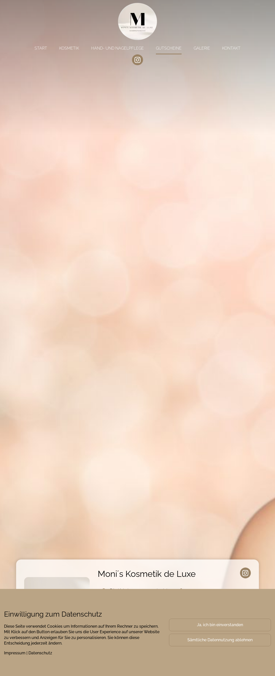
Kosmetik (69, 48)
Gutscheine (169, 48)
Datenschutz (40, 653)
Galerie (202, 48)
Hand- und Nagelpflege (117, 48)
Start (41, 48)
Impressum (14, 653)
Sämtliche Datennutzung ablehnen (220, 639)
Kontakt (231, 48)
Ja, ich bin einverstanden (220, 624)
